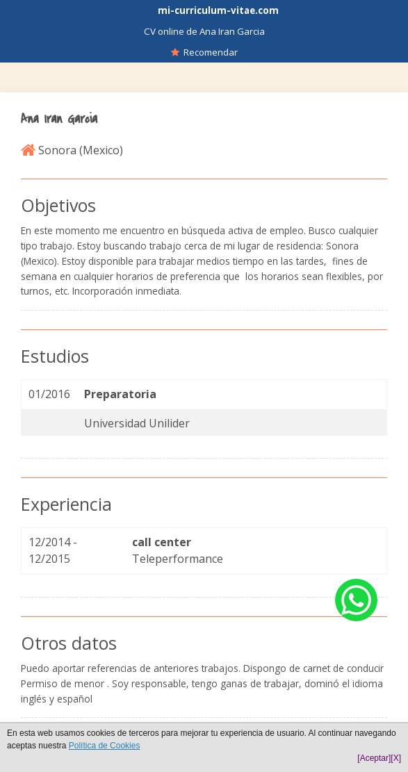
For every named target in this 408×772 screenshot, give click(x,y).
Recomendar (204, 52)
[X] (396, 758)
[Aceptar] (374, 758)
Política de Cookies (104, 745)
